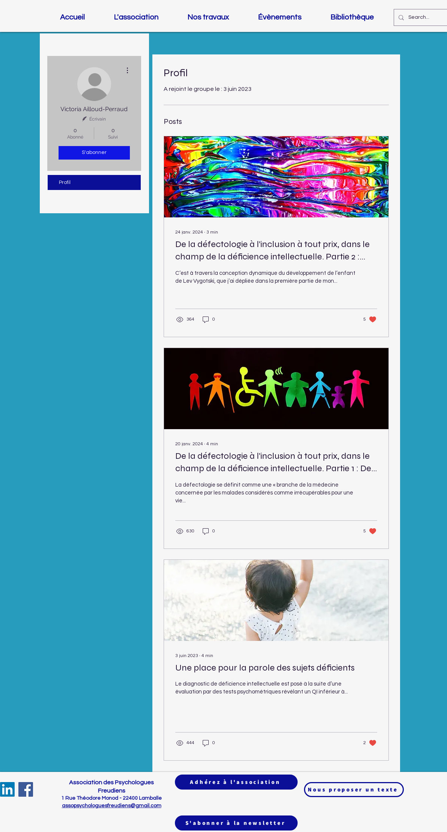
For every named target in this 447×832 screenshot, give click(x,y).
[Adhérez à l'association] (236, 782)
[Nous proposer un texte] (354, 789)
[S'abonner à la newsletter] (236, 822)
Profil (65, 182)
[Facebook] (25, 789)
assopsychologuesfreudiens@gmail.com (111, 805)
